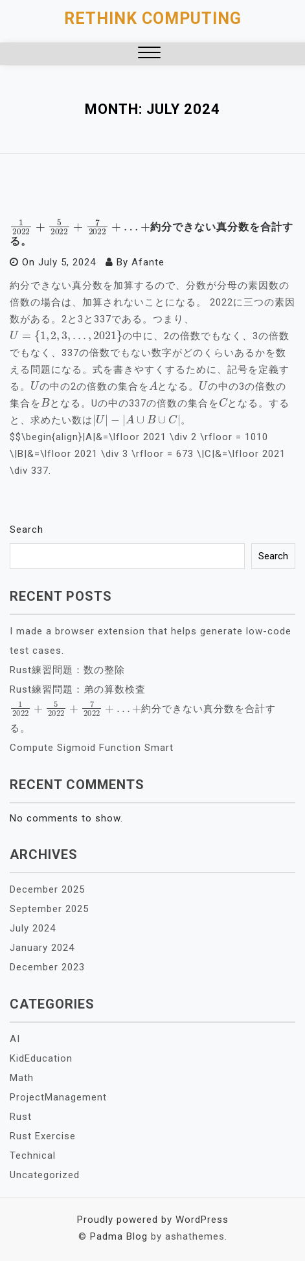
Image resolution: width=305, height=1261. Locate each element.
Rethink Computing (153, 18)
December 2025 (47, 889)
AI (15, 1039)
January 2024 (42, 948)
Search (26, 529)
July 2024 (33, 928)
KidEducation (41, 1058)
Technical (33, 1155)
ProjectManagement (58, 1097)
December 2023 (47, 967)
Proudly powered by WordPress (153, 1219)
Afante (147, 262)
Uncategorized (45, 1175)
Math (22, 1078)
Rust (21, 1116)
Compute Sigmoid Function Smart (92, 747)
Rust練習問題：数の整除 (67, 670)
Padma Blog (119, 1236)
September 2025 (49, 909)
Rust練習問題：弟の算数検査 (78, 689)
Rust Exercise (43, 1136)
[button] (149, 54)
